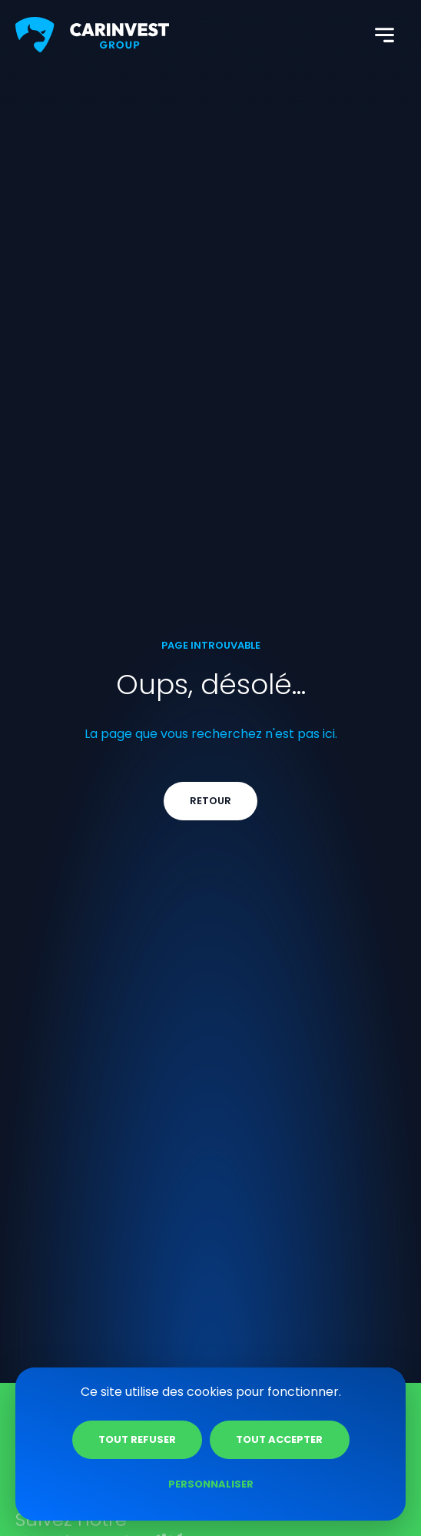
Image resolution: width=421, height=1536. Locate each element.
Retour (210, 800)
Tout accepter (279, 1439)
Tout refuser (137, 1439)
